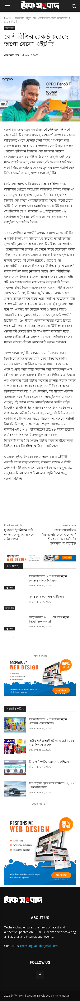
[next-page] (13, 637)
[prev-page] (6, 637)
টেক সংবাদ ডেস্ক (11, 55)
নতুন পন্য (31, 18)
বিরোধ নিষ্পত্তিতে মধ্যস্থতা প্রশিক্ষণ (49, 762)
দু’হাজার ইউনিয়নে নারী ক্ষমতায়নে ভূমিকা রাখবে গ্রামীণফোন (19, 534)
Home (7, 18)
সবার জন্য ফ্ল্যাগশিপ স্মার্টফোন (46, 596)
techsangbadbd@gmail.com (39, 946)
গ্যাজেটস (19, 18)
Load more (40, 803)
